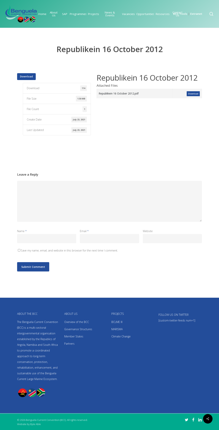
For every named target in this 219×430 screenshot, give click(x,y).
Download (26, 76)
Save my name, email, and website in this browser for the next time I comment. (69, 250)
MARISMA (117, 329)
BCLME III (116, 322)
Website (148, 231)
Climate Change (121, 336)
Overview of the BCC (76, 322)
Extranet (196, 13)
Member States (73, 336)
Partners (69, 343)
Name (22, 231)
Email (84, 231)
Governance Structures (78, 329)
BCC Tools (180, 13)
